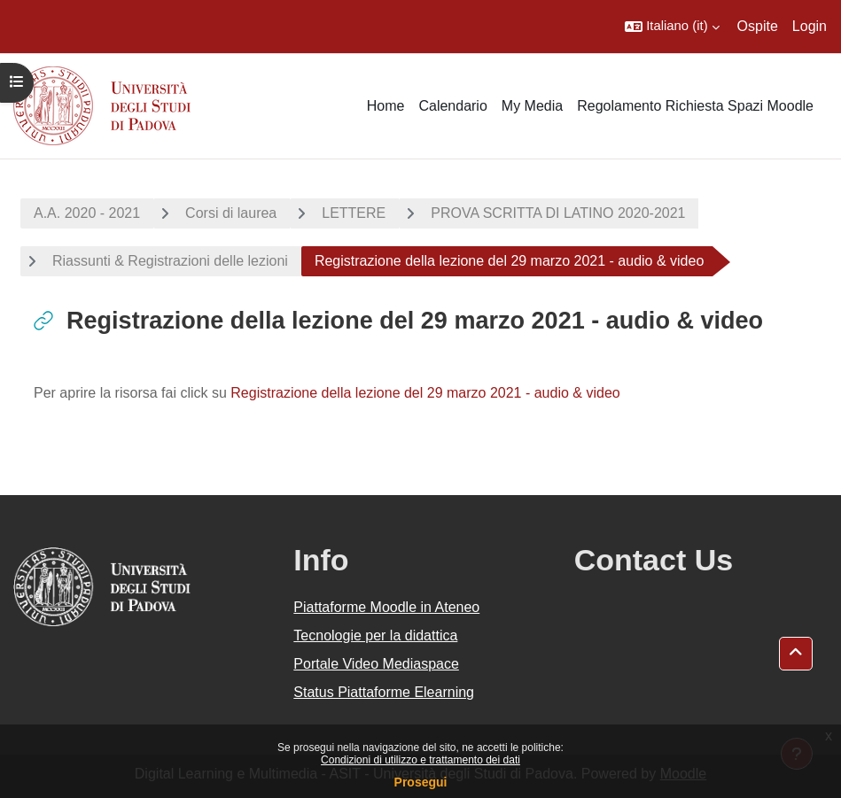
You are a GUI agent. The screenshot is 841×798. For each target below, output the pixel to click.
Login (809, 26)
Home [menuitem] (386, 105)
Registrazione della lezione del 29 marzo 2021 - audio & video (424, 392)
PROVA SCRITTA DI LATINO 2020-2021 (558, 213)
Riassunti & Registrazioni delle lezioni (170, 260)
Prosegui (421, 782)
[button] (671, 26)
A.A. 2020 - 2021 (87, 213)
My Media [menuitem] (532, 105)
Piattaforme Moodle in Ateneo (386, 607)
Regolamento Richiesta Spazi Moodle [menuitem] (695, 105)
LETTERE (353, 213)
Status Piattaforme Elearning (383, 692)
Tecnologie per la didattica (375, 635)
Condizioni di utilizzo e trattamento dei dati (420, 760)
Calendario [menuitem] (452, 105)
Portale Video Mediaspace (376, 663)
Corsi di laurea (230, 213)
